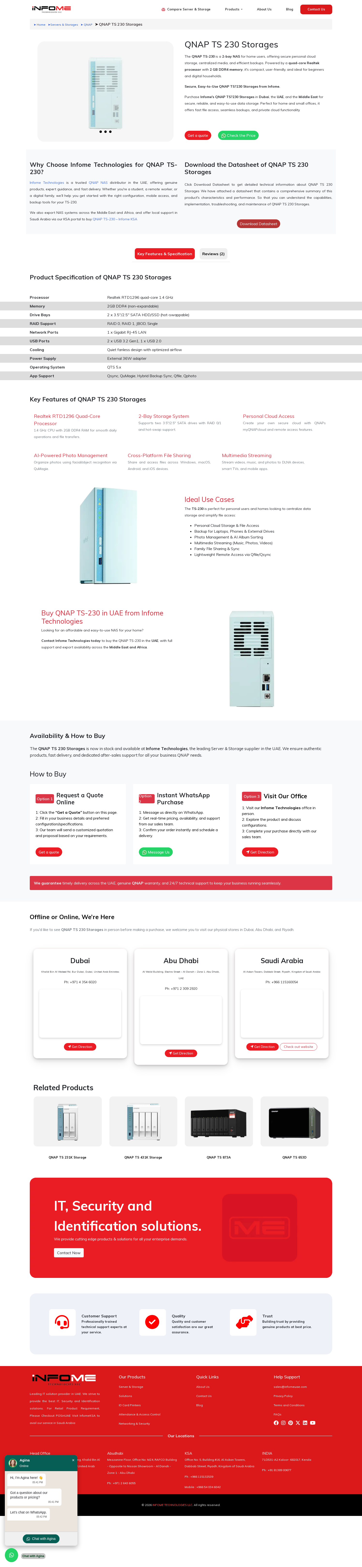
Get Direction (260, 852)
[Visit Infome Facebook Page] (277, 1419)
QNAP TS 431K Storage (143, 1153)
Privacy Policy (283, 1392)
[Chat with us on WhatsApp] (11, 1555)
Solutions (125, 1392)
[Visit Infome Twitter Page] (299, 1419)
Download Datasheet (258, 223)
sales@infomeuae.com (290, 1382)
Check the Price (238, 135)
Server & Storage (131, 1382)
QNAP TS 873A (219, 1153)
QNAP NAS (98, 182)
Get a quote (198, 135)
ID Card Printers (130, 1401)
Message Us (156, 852)
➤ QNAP (86, 24)
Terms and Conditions (289, 1401)
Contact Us (316, 9)
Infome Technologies (47, 182)
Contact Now (69, 1248)
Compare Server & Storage (185, 9)
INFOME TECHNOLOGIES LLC (172, 1500)
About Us (264, 9)
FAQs (277, 1410)
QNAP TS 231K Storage (67, 1153)
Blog (289, 9)
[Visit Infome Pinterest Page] (291, 1419)
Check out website (298, 1047)
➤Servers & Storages (63, 24)
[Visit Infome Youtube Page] (313, 1419)
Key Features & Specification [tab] (164, 253)
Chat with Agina (41, 1539)
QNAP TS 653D (294, 1153)
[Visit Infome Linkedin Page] (306, 1419)
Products (232, 9)
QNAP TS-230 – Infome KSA (115, 219)
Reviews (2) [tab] (213, 253)
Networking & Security (134, 1419)
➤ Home (39, 24)
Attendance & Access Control (139, 1410)
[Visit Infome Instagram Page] (284, 1419)
